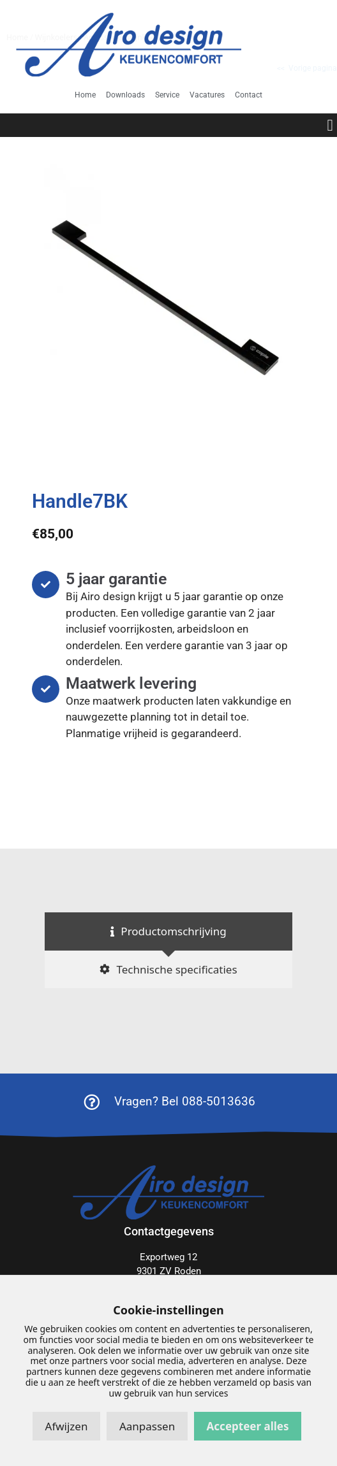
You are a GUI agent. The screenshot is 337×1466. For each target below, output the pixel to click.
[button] (330, 125)
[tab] (168, 931)
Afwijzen (66, 1426)
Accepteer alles (248, 1426)
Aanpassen (147, 1426)
